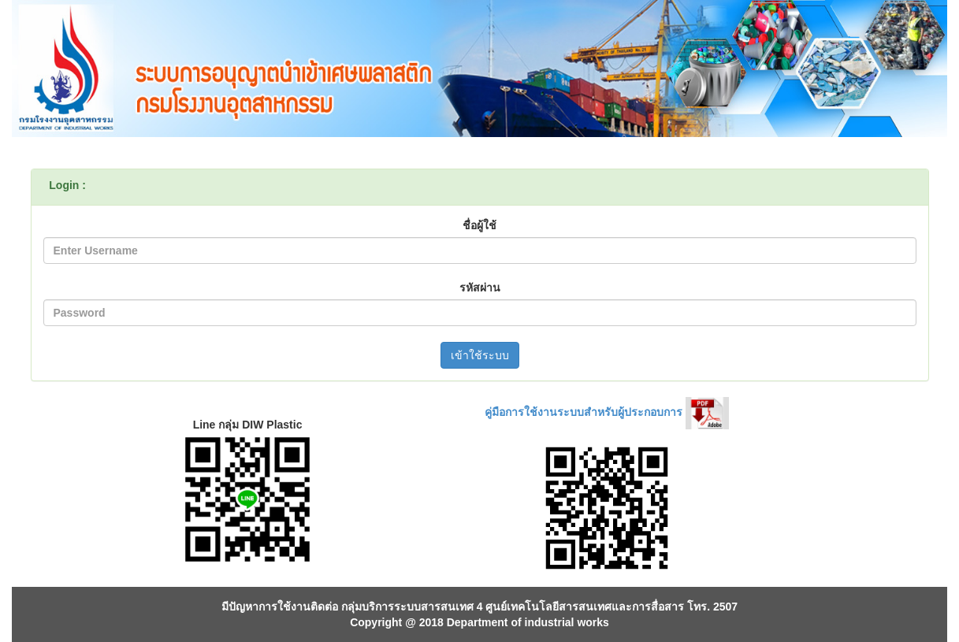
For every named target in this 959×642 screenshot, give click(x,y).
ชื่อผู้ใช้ (479, 225)
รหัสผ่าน (479, 287)
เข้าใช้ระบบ (480, 355)
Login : (67, 185)
